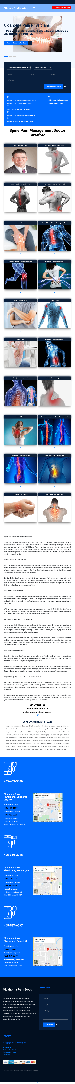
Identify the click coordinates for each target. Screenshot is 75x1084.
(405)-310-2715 (10, 879)
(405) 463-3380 (10, 815)
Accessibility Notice (9, 1052)
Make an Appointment (57, 86)
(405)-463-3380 (10, 808)
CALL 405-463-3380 (62, 7)
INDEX (38, 1083)
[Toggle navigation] (34, 8)
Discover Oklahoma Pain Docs (19, 43)
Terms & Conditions (9, 1050)
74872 (37, 715)
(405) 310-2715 (10, 885)
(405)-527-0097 (10, 949)
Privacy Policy (7, 1047)
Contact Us (52, 1024)
